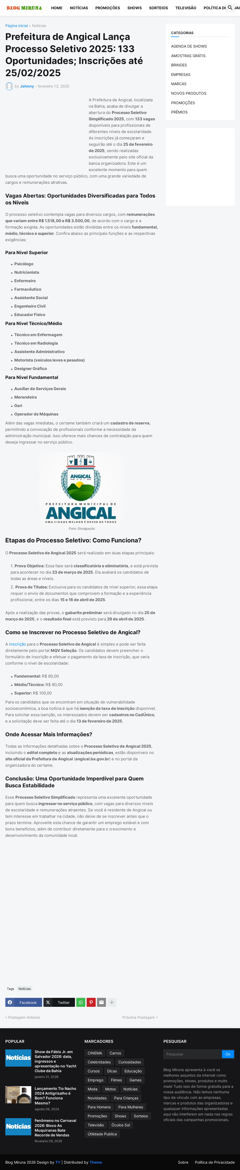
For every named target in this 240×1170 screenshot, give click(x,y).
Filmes (116, 1080)
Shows (134, 8)
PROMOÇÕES (183, 102)
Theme (96, 1162)
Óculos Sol (121, 1125)
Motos (110, 1089)
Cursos (94, 1071)
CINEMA (95, 1053)
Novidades (97, 1098)
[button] (230, 7)
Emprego (95, 1080)
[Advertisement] (45, 130)
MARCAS (178, 83)
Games (135, 1080)
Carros (115, 1053)
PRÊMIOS (179, 112)
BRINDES (179, 65)
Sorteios (158, 8)
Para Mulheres (130, 1107)
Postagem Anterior (24, 1017)
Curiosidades (129, 1062)
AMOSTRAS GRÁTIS (188, 55)
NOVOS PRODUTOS (188, 93)
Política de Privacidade (215, 1162)
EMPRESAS (180, 74)
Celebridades (99, 1062)
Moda (92, 1089)
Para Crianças (126, 1098)
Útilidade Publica (102, 1134)
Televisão (185, 8)
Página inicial (16, 26)
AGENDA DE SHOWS (189, 46)
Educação (133, 1071)
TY (57, 1162)
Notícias (79, 8)
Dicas (112, 1071)
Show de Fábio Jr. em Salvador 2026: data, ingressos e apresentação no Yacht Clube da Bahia (55, 1061)
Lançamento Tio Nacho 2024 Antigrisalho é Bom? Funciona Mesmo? (55, 1095)
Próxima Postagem (138, 1017)
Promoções (107, 8)
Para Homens (99, 1107)
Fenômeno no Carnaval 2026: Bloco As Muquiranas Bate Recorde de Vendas (55, 1127)
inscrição (17, 644)
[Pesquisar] (193, 1054)
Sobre (183, 1162)
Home (57, 8)
